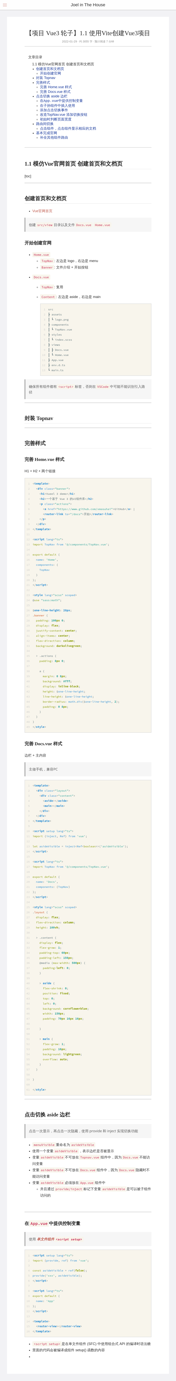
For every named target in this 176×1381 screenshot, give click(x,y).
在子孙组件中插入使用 (57, 106)
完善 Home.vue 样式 (56, 87)
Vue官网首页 (42, 211)
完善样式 (43, 82)
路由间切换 (45, 124)
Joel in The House (88, 4)
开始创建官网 (50, 73)
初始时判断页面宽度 (56, 119)
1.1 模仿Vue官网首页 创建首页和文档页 (63, 64)
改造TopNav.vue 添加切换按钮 (63, 115)
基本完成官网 (46, 133)
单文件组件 (60, 1239)
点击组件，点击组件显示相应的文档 (68, 128)
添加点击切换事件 (54, 110)
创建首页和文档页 (50, 69)
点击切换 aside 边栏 (51, 96)
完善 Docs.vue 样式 (55, 92)
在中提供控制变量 (61, 101)
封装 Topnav (45, 78)
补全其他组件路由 (54, 137)
